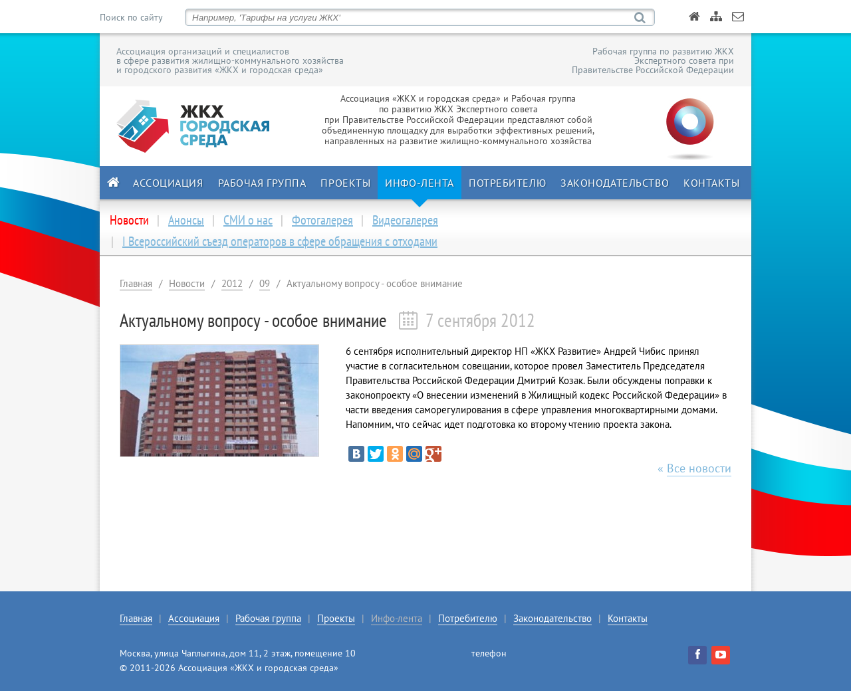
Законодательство (614, 182)
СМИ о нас (248, 220)
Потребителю (507, 182)
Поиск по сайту (131, 17)
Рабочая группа (262, 182)
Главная (136, 283)
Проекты (345, 182)
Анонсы (186, 220)
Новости (187, 283)
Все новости (699, 468)
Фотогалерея (322, 220)
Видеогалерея (405, 220)
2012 (232, 283)
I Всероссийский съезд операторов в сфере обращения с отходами (279, 241)
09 (264, 283)
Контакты (711, 182)
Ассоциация (168, 182)
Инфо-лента (419, 182)
